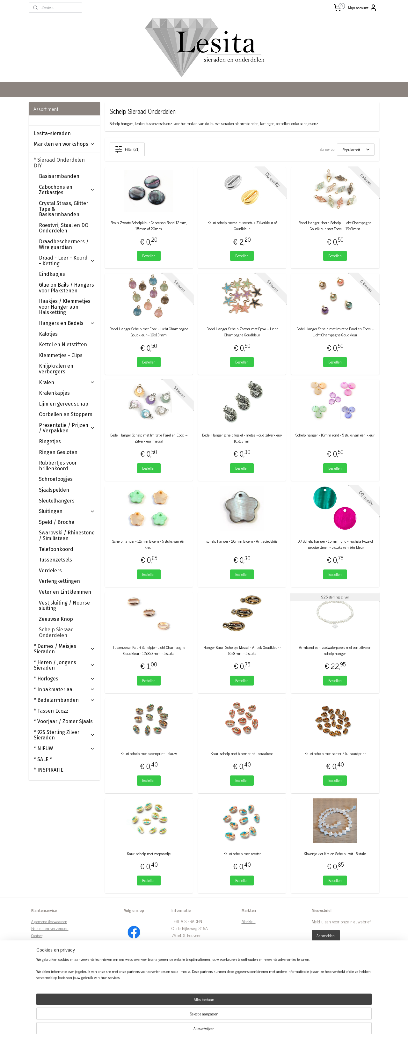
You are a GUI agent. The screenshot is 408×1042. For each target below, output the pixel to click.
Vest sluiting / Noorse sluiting (64, 606)
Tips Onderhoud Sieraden (53, 978)
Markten (249, 921)
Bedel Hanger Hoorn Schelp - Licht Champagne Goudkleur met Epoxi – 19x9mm (335, 226)
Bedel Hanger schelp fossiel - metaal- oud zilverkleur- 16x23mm (242, 438)
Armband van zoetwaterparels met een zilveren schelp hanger (335, 650)
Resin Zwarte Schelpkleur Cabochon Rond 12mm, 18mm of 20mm (149, 226)
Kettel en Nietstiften (63, 344)
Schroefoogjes (56, 479)
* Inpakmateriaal (64, 689)
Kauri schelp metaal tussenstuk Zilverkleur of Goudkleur (242, 226)
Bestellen (149, 256)
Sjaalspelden (54, 490)
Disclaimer (39, 943)
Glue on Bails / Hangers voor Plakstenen (66, 288)
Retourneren (41, 963)
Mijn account (362, 7)
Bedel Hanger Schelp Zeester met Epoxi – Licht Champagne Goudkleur (242, 332)
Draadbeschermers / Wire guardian (64, 244)
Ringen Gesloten (58, 452)
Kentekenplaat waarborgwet (55, 985)
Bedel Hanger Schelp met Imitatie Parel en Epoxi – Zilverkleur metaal (148, 438)
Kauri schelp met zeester (242, 854)
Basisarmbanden (59, 176)
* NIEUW (64, 748)
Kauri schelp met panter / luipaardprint (335, 754)
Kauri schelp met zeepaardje (149, 854)
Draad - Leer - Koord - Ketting (67, 261)
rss (198, 1030)
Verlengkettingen (59, 581)
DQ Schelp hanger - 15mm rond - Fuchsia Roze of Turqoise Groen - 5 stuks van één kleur (335, 544)
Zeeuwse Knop (56, 619)
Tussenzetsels (55, 560)
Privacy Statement (46, 956)
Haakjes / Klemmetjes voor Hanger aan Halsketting (65, 306)
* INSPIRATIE (48, 770)
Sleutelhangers (57, 501)
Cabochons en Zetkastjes (67, 190)
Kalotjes (48, 334)
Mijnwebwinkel (259, 1030)
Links (36, 992)
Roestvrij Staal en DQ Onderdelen (63, 228)
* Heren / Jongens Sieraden (64, 665)
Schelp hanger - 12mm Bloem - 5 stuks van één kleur (149, 544)
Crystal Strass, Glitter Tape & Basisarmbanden (63, 208)
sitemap (188, 1030)
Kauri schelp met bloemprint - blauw (149, 754)
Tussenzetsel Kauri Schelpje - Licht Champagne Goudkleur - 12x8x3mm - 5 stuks (149, 650)
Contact (36, 935)
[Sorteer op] (355, 149)
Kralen (67, 382)
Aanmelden (326, 935)
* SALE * (43, 759)
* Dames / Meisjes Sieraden (64, 649)
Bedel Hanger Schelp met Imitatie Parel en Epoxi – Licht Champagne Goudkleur (335, 332)
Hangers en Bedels (67, 323)
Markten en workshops (64, 144)
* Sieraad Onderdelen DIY (64, 163)
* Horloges (64, 679)
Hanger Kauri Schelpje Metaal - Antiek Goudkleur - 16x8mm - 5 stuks (242, 650)
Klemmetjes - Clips (61, 355)
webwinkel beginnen (215, 1030)
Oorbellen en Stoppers (65, 414)
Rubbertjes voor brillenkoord (58, 466)
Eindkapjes (52, 274)
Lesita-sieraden (52, 133)
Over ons (37, 950)
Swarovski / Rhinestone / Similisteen (67, 535)
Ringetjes (50, 441)
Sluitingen (67, 511)
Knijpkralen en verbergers (56, 369)
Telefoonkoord (56, 549)
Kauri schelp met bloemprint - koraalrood (242, 754)
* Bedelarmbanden (64, 700)
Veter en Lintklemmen (65, 592)
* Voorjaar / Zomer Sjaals (63, 721)
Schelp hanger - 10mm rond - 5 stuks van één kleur (335, 435)
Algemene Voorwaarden (49, 921)
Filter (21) (127, 149)
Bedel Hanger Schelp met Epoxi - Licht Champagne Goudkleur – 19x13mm (149, 332)
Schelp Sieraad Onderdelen (56, 632)
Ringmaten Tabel (45, 970)
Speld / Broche (56, 522)
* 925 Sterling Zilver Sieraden (64, 735)
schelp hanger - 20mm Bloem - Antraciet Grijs (242, 541)
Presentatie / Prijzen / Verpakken (67, 428)
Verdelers (50, 571)
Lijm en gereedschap (63, 404)
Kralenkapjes (54, 393)
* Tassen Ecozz (51, 711)
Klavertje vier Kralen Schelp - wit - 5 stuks (335, 854)
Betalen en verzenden (50, 928)
